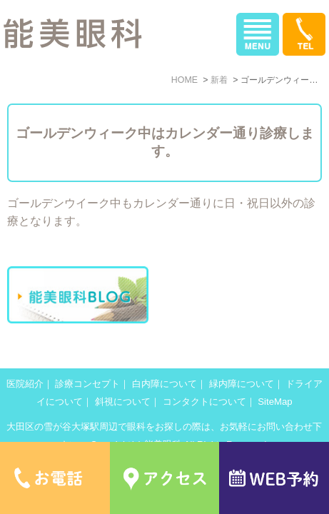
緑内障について (241, 383)
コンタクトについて (204, 401)
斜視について (123, 401)
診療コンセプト (87, 383)
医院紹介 (25, 383)
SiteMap (275, 401)
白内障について (164, 383)
